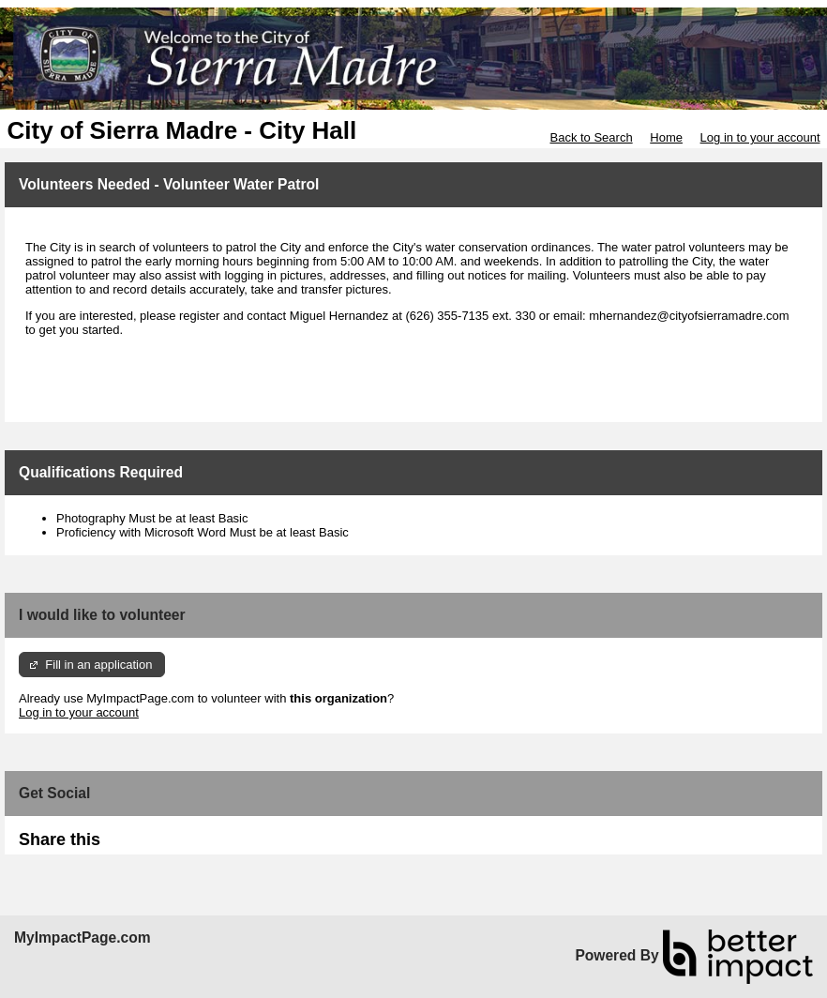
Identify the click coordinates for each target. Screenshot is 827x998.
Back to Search (590, 137)
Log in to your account (760, 137)
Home (666, 137)
